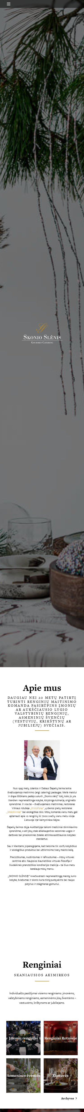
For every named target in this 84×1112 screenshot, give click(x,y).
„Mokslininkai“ (14, 812)
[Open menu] (8, 4)
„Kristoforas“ (37, 808)
